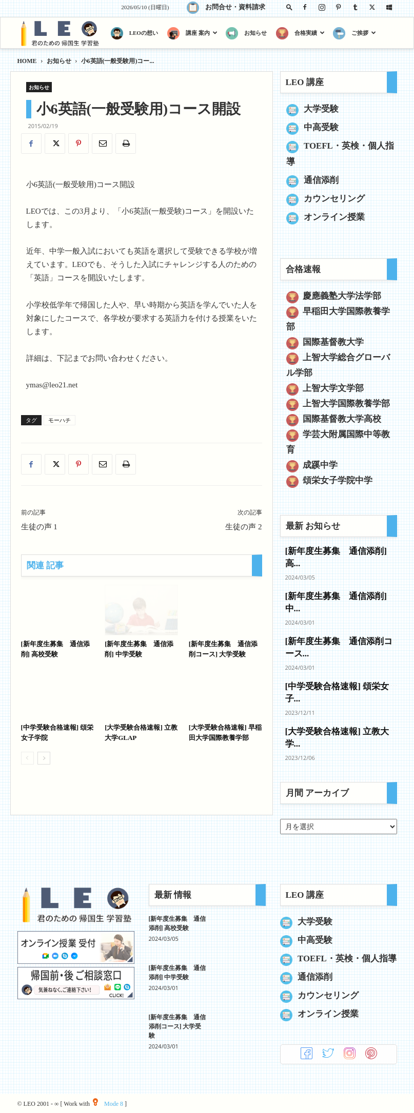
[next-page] (43, 758)
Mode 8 (108, 1103)
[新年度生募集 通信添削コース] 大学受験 (177, 1026)
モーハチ (59, 420)
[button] (289, 7)
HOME (27, 61)
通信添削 (321, 180)
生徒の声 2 (243, 527)
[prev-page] (27, 758)
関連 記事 (45, 565)
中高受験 (321, 127)
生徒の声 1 (39, 527)
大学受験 (321, 109)
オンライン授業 (334, 217)
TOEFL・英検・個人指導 (347, 958)
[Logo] (61, 33)
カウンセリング (334, 198)
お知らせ (59, 61)
